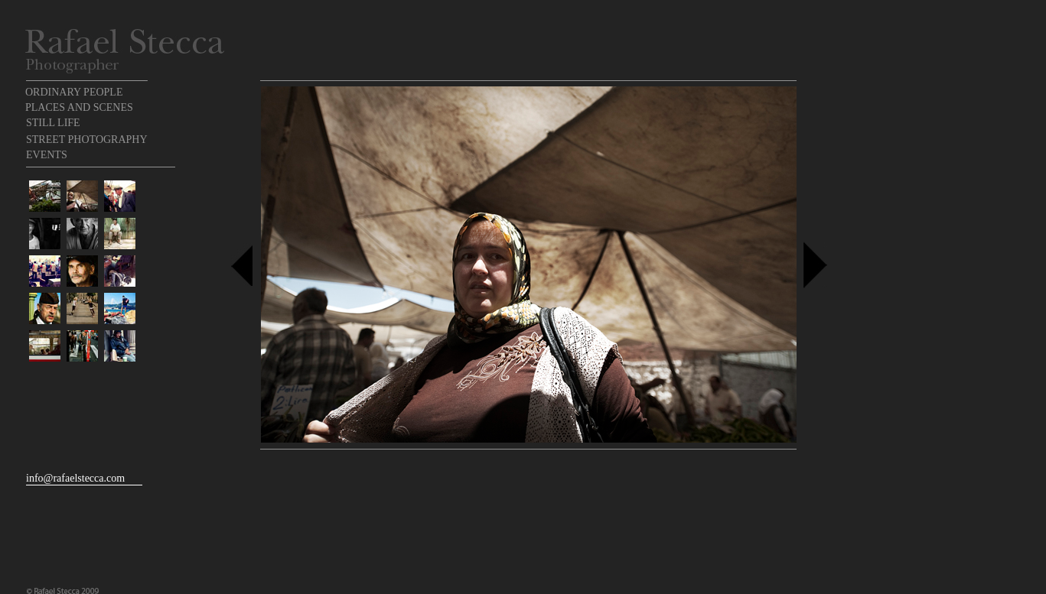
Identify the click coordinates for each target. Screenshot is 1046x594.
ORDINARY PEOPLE (73, 92)
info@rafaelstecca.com (75, 478)
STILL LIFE (53, 122)
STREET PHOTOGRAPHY (87, 139)
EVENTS (46, 155)
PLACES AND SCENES (79, 107)
